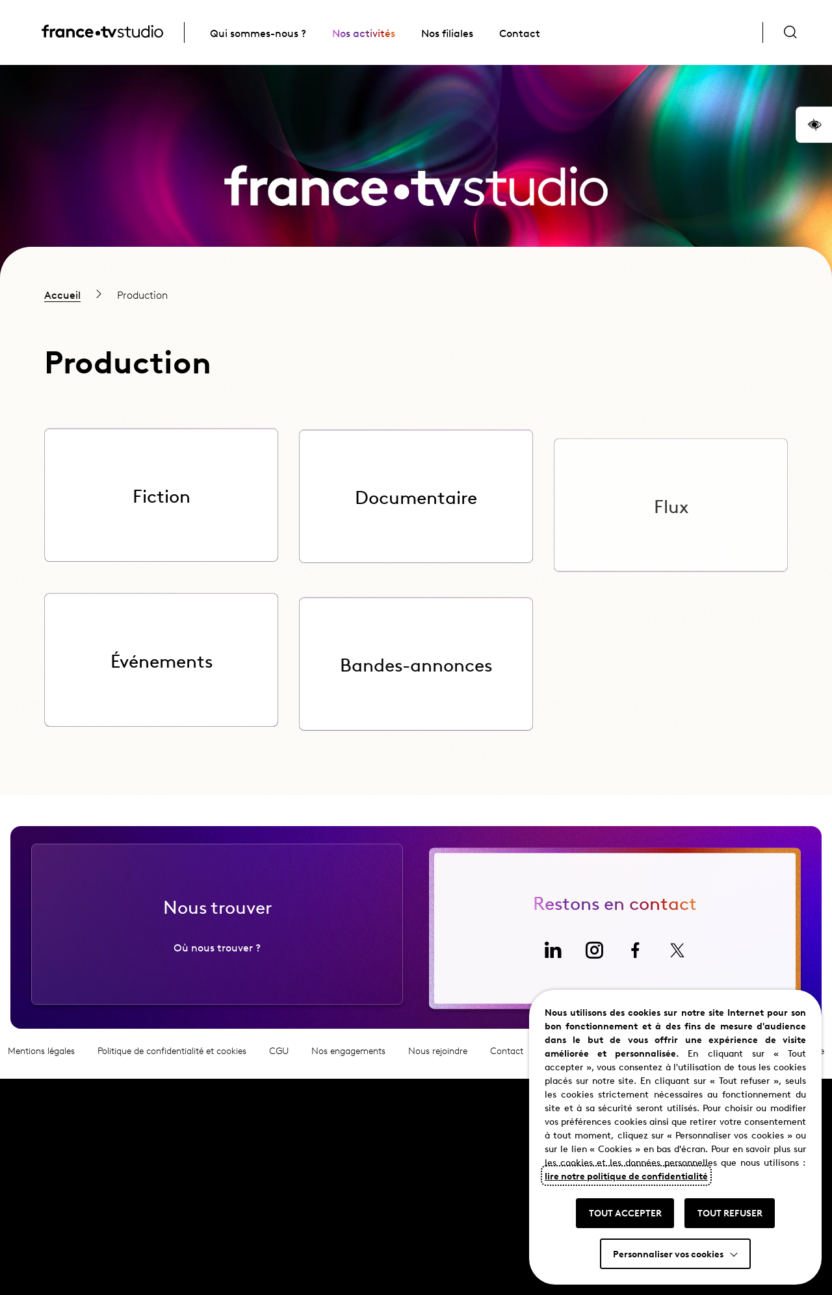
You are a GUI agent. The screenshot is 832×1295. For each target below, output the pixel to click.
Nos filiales (447, 32)
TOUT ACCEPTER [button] (625, 1212)
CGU (279, 1057)
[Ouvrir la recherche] (790, 32)
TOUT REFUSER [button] (729, 1212)
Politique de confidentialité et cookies (172, 1057)
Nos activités (363, 32)
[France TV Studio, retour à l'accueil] (102, 33)
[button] (814, 125)
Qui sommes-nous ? (258, 32)
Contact (519, 32)
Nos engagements (348, 1057)
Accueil (62, 294)
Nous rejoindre (437, 1057)
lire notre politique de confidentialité (626, 1175)
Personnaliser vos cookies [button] (668, 1253)
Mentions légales (41, 1057)
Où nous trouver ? (217, 953)
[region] (416, 294)
